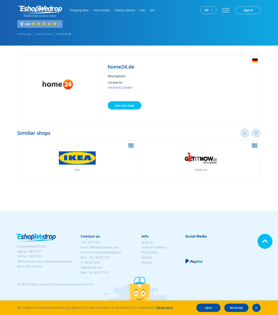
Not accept (236, 307)
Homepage (24, 34)
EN (206, 10)
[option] (77, 160)
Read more (165, 307)
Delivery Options (124, 10)
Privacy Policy (150, 252)
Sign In (248, 10)
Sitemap (147, 262)
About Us (147, 242)
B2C (152, 10)
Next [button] (256, 133)
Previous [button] (244, 133)
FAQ (142, 10)
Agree (208, 307)
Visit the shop (124, 105)
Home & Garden (120, 87)
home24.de (64, 34)
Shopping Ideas (79, 10)
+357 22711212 (90, 242)
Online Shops (44, 34)
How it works (101, 10)
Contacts (147, 257)
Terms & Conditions (154, 247)
